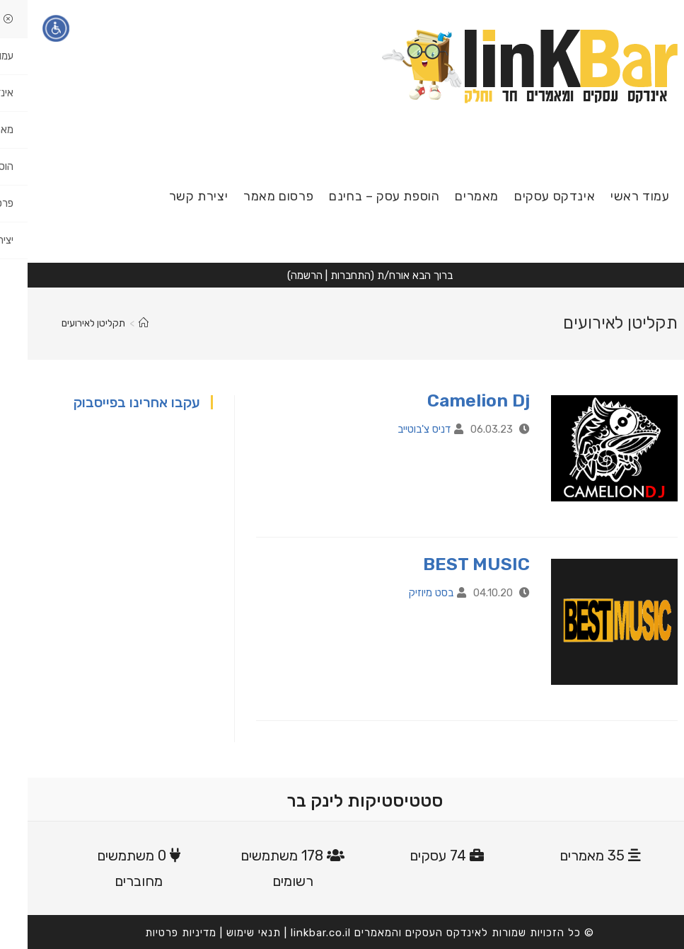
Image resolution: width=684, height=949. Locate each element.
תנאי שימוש (226, 932)
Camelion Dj (451, 400)
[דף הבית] (116, 323)
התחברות (323, 275)
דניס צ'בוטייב (396, 429)
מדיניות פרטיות (153, 932)
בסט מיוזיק (403, 592)
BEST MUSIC (448, 564)
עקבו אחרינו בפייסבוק (109, 402)
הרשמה (279, 275)
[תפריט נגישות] (28, 28)
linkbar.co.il (293, 932)
